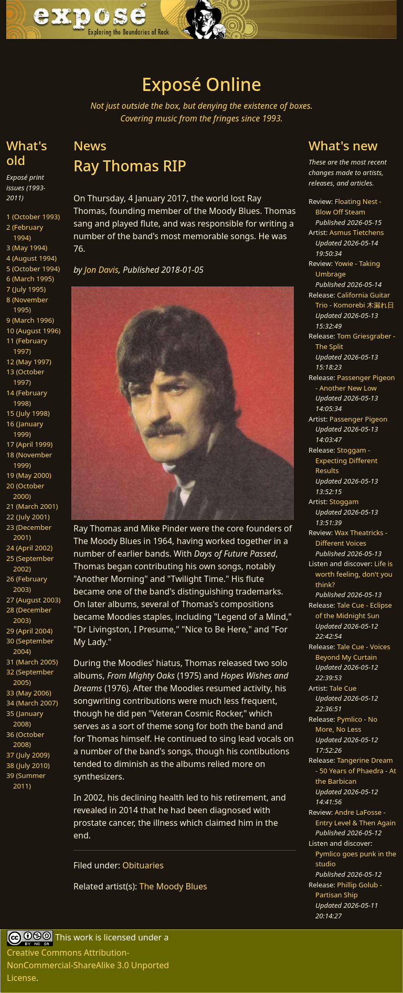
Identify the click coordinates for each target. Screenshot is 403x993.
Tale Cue (343, 688)
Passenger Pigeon (358, 419)
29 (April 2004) (29, 631)
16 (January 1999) (24, 429)
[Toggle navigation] (40, 53)
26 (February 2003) (26, 584)
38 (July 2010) (28, 765)
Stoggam (344, 501)
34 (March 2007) (32, 703)
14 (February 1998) (26, 398)
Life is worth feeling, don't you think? (354, 574)
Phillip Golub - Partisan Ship (348, 890)
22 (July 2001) (28, 516)
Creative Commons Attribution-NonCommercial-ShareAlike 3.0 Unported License (88, 965)
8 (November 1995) (27, 305)
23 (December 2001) (28, 532)
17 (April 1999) (29, 444)
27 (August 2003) (33, 600)
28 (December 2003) (28, 615)
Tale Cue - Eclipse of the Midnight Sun (353, 610)
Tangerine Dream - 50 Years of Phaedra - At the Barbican (355, 770)
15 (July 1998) (28, 413)
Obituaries (143, 865)
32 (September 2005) (30, 677)
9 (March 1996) (30, 320)
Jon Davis (101, 269)
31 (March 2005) (32, 662)
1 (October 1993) (33, 216)
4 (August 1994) (31, 258)
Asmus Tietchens (357, 232)
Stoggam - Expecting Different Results (346, 460)
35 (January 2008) (24, 719)
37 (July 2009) (28, 755)
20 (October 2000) (25, 491)
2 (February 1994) (24, 232)
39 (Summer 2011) (26, 781)
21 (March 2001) (32, 506)
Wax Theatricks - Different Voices (351, 538)
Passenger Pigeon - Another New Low (355, 383)
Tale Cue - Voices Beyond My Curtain (352, 652)
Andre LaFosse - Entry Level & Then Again (355, 817)
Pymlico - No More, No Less (346, 724)
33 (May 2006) (28, 693)
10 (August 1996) (33, 330)
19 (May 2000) (28, 475)
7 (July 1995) (26, 289)
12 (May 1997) (28, 361)
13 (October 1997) (25, 377)
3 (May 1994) (26, 247)
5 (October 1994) (33, 268)
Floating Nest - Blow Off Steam (348, 207)
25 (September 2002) (30, 564)
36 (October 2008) (25, 740)
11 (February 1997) (26, 346)
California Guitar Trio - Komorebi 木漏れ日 (354, 300)
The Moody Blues (173, 886)
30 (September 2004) (30, 646)
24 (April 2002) (29, 547)
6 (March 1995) (30, 278)
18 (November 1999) (29, 460)
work (83, 937)
